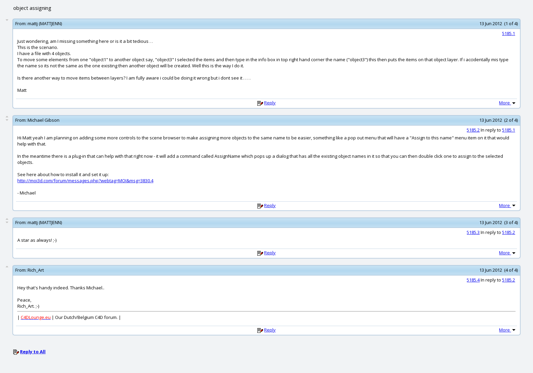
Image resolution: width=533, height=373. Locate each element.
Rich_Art (36, 270)
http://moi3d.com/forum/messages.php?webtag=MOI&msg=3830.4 (85, 180)
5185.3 (473, 232)
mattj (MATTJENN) (45, 23)
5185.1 (508, 33)
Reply (270, 103)
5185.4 (473, 280)
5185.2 (473, 130)
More (508, 103)
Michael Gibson (43, 120)
